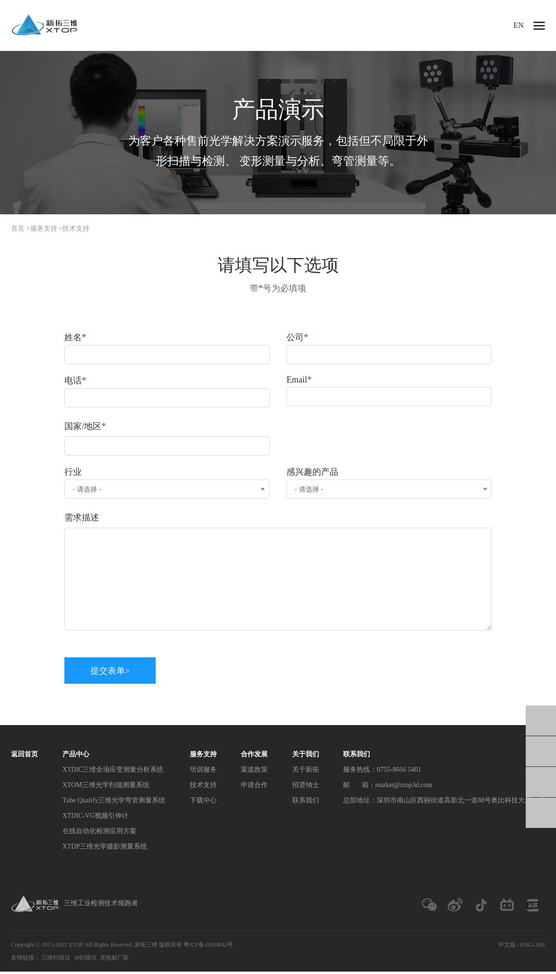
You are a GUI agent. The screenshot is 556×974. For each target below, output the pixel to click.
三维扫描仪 (55, 960)
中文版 (507, 947)
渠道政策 (254, 771)
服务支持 (43, 228)
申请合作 (254, 786)
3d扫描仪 (85, 960)
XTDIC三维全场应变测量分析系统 (113, 771)
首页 (18, 228)
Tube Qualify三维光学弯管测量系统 (114, 802)
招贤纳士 (305, 786)
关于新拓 (305, 771)
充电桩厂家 (114, 960)
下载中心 (203, 802)
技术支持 (75, 228)
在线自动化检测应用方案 (99, 833)
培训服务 (203, 771)
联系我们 (305, 802)
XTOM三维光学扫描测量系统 (105, 786)
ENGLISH (532, 947)
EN (519, 25)
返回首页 (24, 756)
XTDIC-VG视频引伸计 (95, 817)
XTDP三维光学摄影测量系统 (105, 848)
